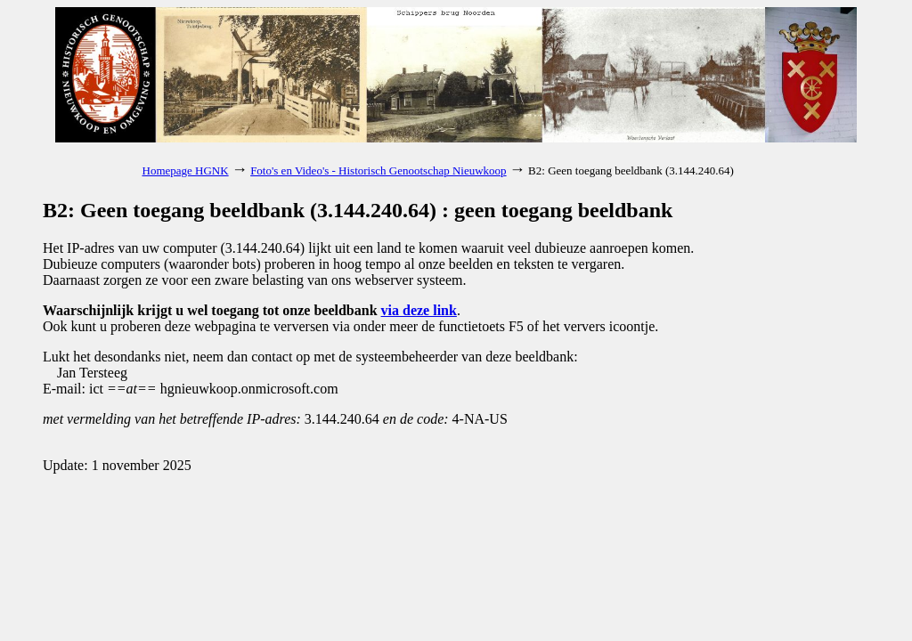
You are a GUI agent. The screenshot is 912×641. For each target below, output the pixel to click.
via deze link (419, 310)
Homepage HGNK (185, 170)
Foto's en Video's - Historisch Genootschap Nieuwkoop (378, 170)
